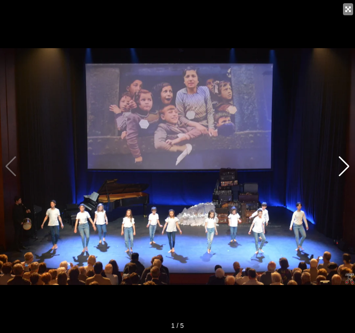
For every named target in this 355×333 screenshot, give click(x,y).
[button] (344, 166)
